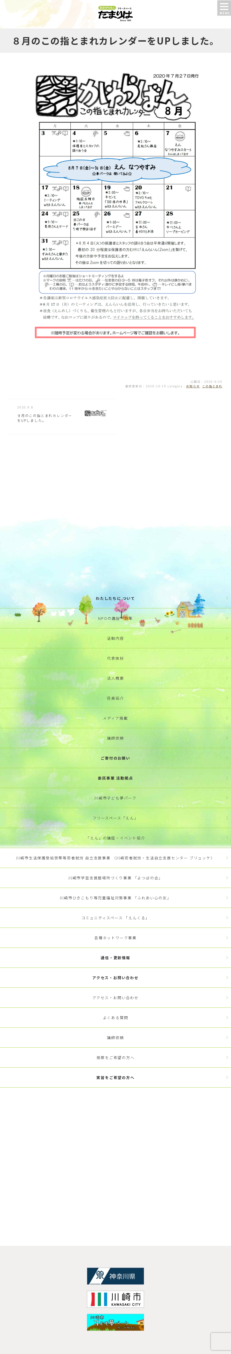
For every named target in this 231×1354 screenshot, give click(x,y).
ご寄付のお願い (115, 758)
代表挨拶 (115, 658)
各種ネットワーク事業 (115, 937)
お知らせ (193, 386)
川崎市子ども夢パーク (115, 798)
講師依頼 (115, 738)
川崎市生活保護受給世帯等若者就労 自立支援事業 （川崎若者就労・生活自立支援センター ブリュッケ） (115, 858)
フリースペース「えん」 (115, 818)
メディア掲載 (115, 718)
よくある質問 (115, 1017)
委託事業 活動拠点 (115, 778)
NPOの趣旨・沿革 (115, 618)
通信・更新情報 (115, 957)
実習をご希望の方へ (115, 1077)
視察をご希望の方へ (115, 1057)
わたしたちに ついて (115, 598)
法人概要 (115, 678)
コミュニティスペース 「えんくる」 (115, 917)
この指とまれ (212, 386)
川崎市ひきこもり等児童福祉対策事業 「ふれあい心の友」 (115, 897)
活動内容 (115, 638)
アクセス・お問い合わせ (115, 977)
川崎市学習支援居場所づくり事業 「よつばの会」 (115, 878)
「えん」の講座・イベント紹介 (115, 838)
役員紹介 (115, 698)
